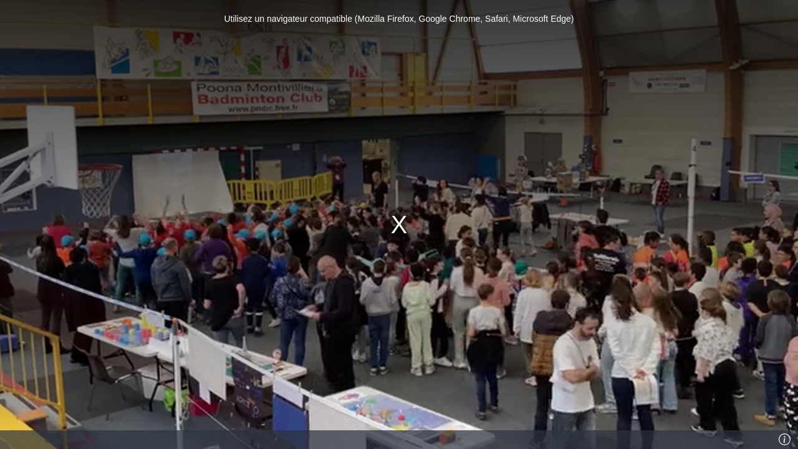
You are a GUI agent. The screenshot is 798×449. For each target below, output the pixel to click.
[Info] (785, 439)
